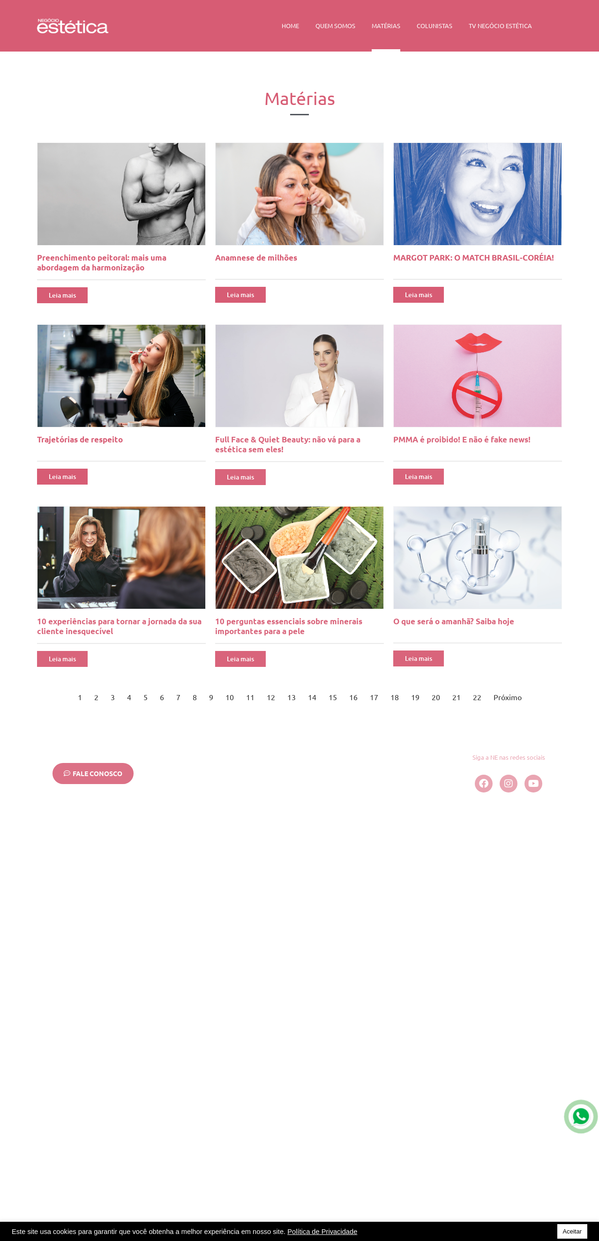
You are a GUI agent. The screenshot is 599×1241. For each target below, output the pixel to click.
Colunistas (434, 26)
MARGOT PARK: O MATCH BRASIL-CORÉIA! (473, 257)
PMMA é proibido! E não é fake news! (462, 439)
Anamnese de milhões (256, 257)
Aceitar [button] (572, 1231)
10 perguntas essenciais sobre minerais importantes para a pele (288, 626)
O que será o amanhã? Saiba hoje (453, 621)
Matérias (386, 26)
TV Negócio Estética (500, 26)
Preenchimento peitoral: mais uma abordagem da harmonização (101, 262)
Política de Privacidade (322, 1231)
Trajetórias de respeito (80, 439)
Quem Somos (335, 26)
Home (290, 26)
